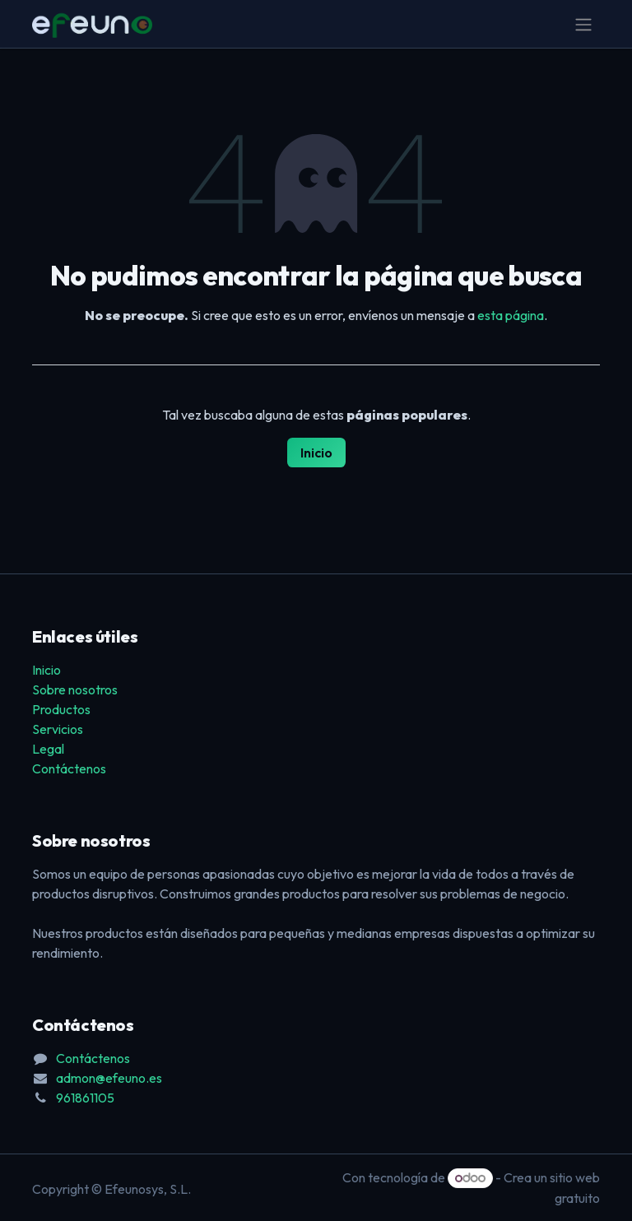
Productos (61, 709)
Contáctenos (69, 768)
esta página (510, 315)
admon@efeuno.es (109, 1078)
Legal (48, 748)
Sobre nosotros (75, 689)
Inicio (316, 452)
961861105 (85, 1097)
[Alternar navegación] (583, 24)
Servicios (57, 729)
